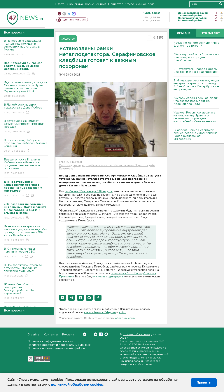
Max (106, 334)
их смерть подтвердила (107, 277)
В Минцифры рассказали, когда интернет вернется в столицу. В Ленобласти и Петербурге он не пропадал (196, 85)
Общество (115, 4)
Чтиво (129, 4)
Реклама (68, 334)
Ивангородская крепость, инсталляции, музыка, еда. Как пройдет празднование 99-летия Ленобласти (26, 233)
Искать (220, 3)
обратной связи (125, 318)
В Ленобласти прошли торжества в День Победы (26, 109)
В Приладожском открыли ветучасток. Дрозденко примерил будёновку (26, 270)
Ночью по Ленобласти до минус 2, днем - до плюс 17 (196, 44)
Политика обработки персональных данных (59, 345)
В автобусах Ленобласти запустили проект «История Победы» (26, 126)
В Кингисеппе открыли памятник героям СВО (26, 253)
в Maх (122, 313)
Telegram (101, 334)
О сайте (33, 334)
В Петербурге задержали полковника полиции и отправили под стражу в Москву (26, 48)
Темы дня (182, 33)
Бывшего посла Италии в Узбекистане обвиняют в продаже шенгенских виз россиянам (26, 166)
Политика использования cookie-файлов (56, 348)
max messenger (74, 13)
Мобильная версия (59, 13)
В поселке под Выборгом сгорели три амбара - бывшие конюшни (26, 146)
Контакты (51, 334)
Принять (204, 382)
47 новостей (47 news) (137, 335)
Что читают (210, 33)
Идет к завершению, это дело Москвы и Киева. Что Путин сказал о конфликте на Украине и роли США (26, 89)
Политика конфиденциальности (50, 341)
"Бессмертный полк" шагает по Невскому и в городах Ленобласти (196, 57)
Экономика (75, 4)
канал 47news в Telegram (100, 313)
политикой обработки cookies (77, 384)
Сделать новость (74, 20)
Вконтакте (84, 334)
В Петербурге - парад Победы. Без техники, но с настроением (196, 70)
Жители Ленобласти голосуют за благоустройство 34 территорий (26, 291)
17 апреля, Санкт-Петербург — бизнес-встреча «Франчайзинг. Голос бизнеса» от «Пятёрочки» (196, 134)
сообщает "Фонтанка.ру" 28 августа (88, 191)
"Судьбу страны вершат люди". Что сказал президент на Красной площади (196, 101)
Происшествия (95, 4)
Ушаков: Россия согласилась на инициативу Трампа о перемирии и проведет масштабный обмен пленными (195, 117)
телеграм (69, 13)
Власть (60, 4)
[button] (62, 298)
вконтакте (64, 13)
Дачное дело (145, 4)
